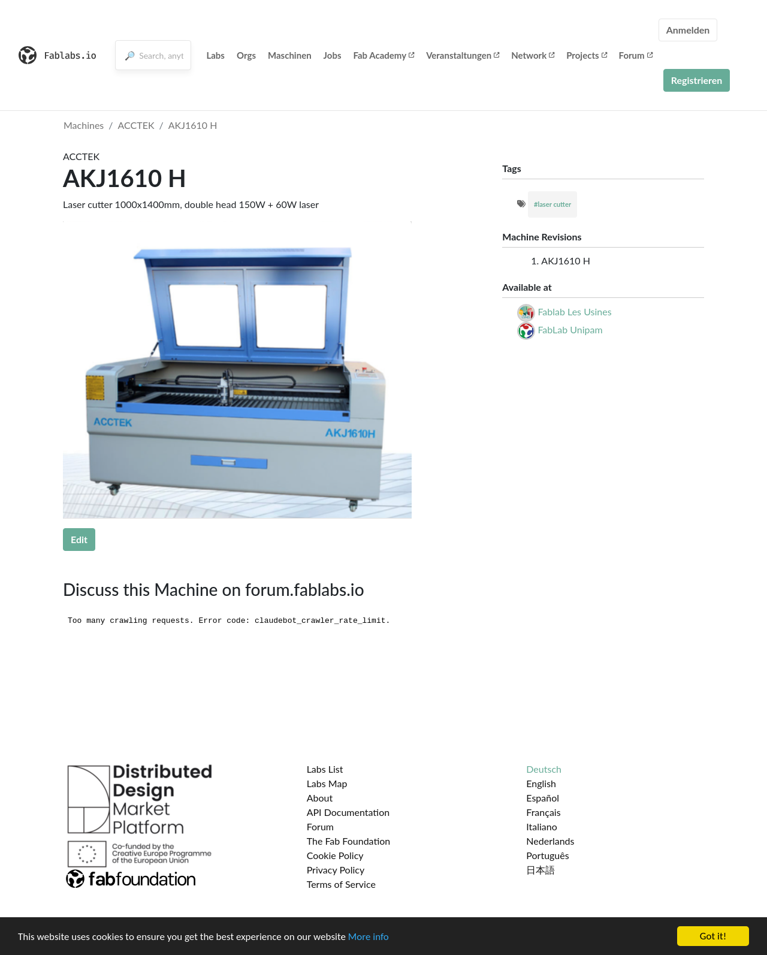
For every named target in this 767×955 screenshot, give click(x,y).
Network (532, 55)
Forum (636, 55)
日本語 (540, 869)
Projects (586, 55)
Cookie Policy (335, 855)
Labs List (325, 769)
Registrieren (697, 80)
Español (542, 797)
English (541, 783)
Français (543, 812)
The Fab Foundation (349, 840)
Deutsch (543, 769)
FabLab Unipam (569, 329)
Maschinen (290, 55)
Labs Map (327, 783)
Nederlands (550, 840)
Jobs (333, 55)
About (320, 797)
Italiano (541, 826)
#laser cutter (552, 204)
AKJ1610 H (193, 125)
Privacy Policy (336, 869)
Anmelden (688, 29)
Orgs (246, 55)
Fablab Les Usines (574, 311)
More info (368, 936)
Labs (215, 55)
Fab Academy (384, 55)
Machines (84, 125)
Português (547, 855)
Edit (79, 539)
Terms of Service (341, 884)
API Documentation (348, 812)
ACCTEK (136, 125)
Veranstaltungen (462, 55)
